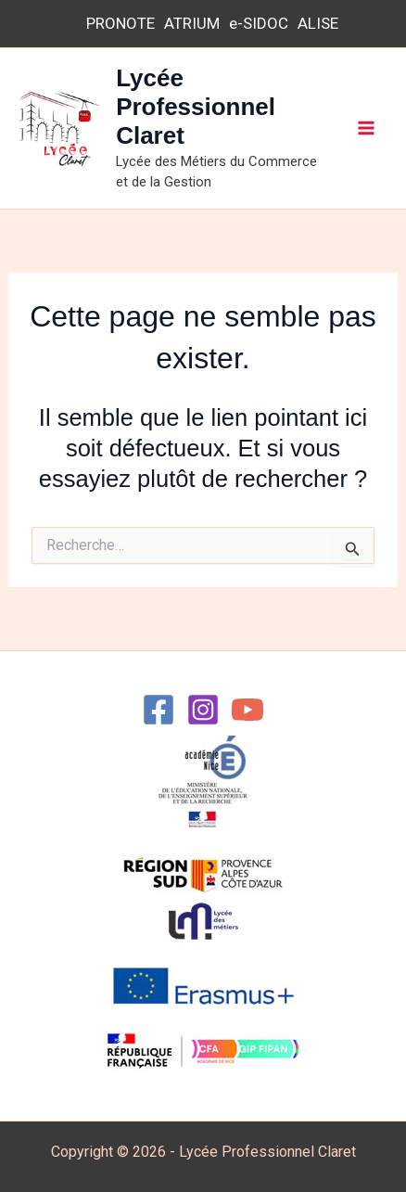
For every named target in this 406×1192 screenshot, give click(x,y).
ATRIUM (192, 23)
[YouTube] (247, 709)
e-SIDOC (258, 23)
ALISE (318, 23)
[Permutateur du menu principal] (367, 129)
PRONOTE (120, 23)
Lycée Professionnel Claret (195, 106)
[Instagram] (203, 709)
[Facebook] (158, 709)
